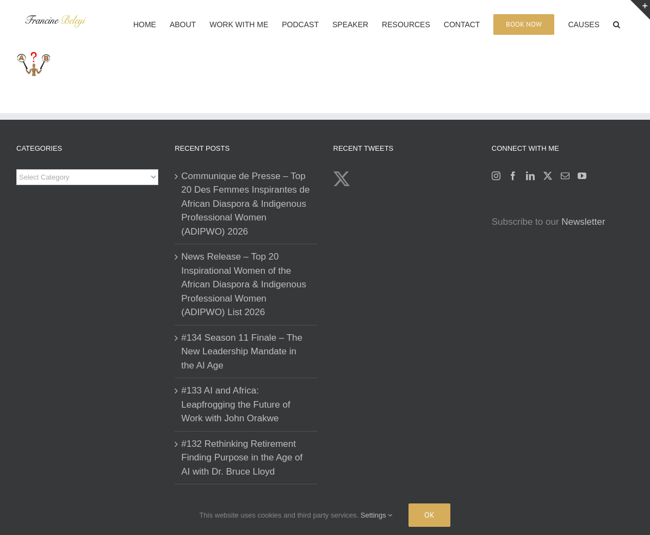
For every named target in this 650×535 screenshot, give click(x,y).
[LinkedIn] (530, 175)
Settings (377, 515)
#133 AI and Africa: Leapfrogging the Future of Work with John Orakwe (235, 404)
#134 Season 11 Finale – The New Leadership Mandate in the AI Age (241, 352)
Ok (429, 515)
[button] (616, 23)
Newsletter (583, 222)
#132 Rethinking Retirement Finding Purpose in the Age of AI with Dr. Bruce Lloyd (241, 458)
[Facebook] (513, 175)
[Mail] (565, 175)
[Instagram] (496, 175)
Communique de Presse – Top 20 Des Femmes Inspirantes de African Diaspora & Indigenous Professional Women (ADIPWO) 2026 (245, 204)
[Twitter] (547, 175)
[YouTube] (582, 175)
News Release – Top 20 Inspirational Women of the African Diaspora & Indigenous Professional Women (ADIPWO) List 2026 (243, 284)
